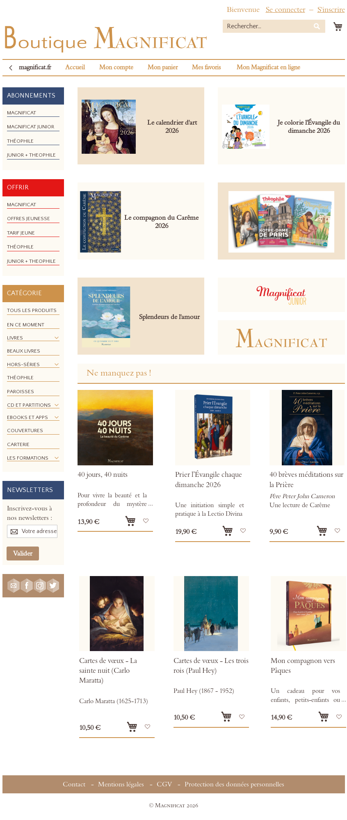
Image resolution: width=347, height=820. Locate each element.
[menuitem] (21, 113)
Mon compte (116, 67)
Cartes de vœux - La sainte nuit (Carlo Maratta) (108, 671)
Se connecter (285, 9)
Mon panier (163, 67)
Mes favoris (206, 67)
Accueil (75, 67)
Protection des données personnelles (234, 784)
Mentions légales (121, 784)
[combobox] (274, 26)
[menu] (33, 137)
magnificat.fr (35, 67)
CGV (164, 784)
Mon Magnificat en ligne (268, 67)
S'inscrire (331, 9)
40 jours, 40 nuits (103, 474)
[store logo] (104, 37)
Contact (74, 784)
